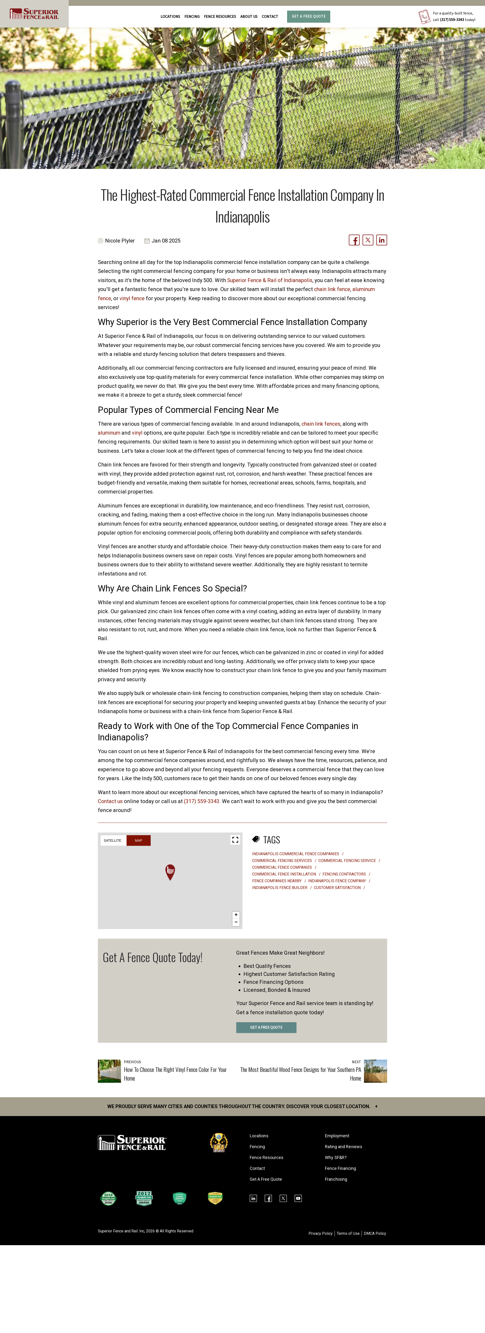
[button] (170, 872)
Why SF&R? (336, 1157)
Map (138, 840)
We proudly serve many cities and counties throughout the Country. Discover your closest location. (242, 1106)
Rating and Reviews (343, 1146)
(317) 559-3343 (452, 19)
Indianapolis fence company (337, 881)
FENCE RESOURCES (220, 16)
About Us (248, 16)
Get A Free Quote (309, 16)
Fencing (257, 1146)
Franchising (336, 1179)
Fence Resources (266, 1157)
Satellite (112, 840)
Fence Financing (340, 1168)
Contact (270, 16)
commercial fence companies (282, 867)
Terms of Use (348, 1233)
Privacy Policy (321, 1233)
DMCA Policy (375, 1233)
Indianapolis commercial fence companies (296, 854)
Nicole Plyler (120, 241)
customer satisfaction (338, 887)
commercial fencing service (347, 860)
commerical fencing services (282, 860)
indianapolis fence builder (280, 887)
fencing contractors (345, 874)
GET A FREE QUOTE (266, 1027)
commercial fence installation (284, 874)
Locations (170, 16)
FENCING (192, 16)
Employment (337, 1135)
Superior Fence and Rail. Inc (121, 1231)
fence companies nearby (277, 881)
